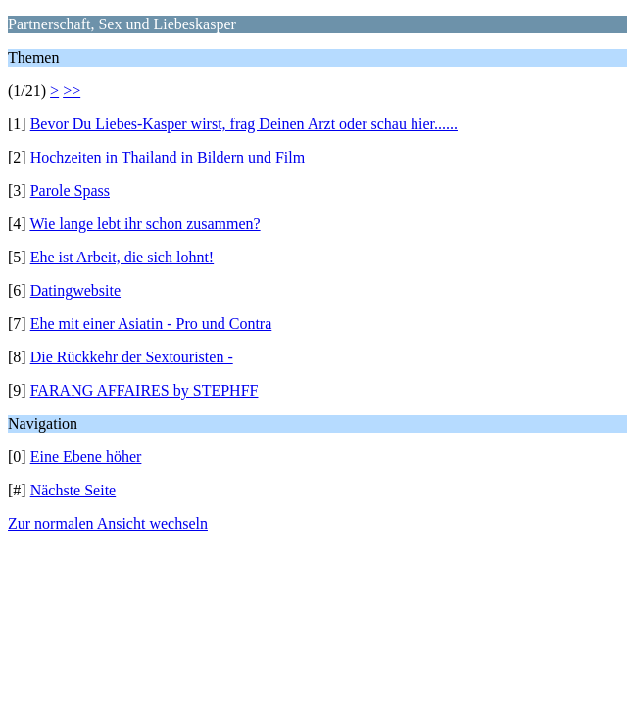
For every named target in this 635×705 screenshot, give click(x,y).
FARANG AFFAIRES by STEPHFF (144, 390)
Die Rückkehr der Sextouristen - (131, 357)
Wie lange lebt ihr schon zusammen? (144, 223)
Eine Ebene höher (86, 456)
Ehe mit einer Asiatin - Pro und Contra (151, 323)
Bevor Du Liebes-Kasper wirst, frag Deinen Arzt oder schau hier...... (244, 124)
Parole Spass (70, 190)
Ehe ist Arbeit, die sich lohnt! (122, 257)
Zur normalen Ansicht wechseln (108, 523)
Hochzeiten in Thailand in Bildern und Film (168, 157)
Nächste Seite (73, 490)
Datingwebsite (75, 290)
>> (71, 90)
